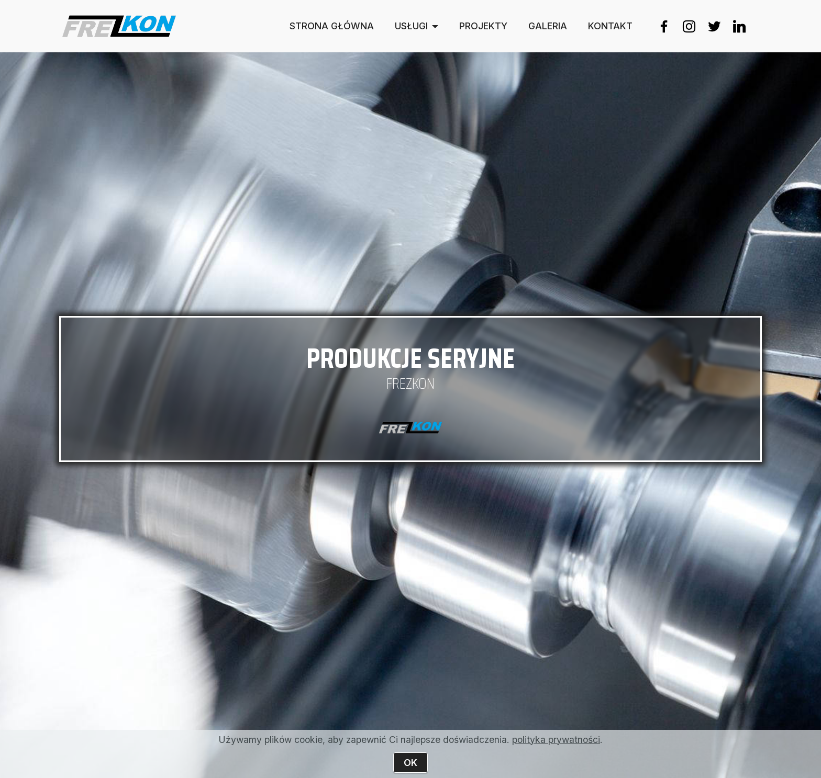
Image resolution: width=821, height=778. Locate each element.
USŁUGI (411, 26)
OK (410, 762)
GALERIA (547, 26)
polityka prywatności (556, 739)
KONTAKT (610, 26)
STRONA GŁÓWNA (332, 26)
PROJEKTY (483, 26)
